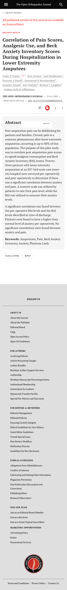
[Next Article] (62, 108)
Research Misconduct (20, 498)
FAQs (12, 331)
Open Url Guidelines (20, 341)
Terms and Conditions (18, 583)
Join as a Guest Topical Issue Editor (27, 522)
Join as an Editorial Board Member (27, 512)
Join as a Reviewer (19, 517)
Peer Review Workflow (21, 441)
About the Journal (19, 317)
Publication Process (20, 446)
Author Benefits (18, 365)
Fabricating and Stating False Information (30, 474)
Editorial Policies (18, 417)
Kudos (13, 537)
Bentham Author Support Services (27, 370)
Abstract (46, 123)
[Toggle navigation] (6, 4)
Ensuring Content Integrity (23, 422)
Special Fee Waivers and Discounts (27, 398)
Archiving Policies (19, 356)
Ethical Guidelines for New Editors (27, 427)
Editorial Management (21, 413)
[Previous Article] (56, 108)
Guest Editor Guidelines (22, 432)
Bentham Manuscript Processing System (29, 379)
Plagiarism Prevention (21, 479)
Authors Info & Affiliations (19, 89)
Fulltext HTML (12, 256)
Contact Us (53, 583)
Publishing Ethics (18, 493)
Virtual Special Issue (20, 436)
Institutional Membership (22, 384)
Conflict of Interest (19, 470)
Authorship (15, 374)
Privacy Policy (38, 583)
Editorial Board (17, 327)
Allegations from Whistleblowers (26, 465)
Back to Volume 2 (14, 13)
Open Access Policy (19, 336)
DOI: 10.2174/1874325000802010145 (45, 100)
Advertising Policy (19, 532)
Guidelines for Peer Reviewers (24, 450)
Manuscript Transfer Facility (24, 393)
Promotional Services (20, 542)
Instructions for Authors (22, 389)
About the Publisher (20, 322)
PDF (28, 256)
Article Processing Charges (23, 360)
